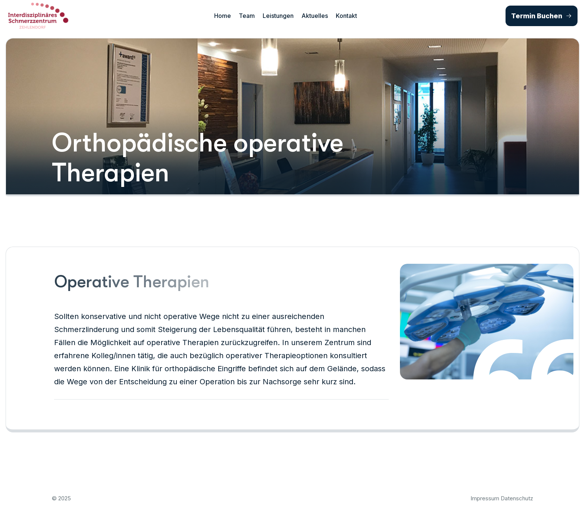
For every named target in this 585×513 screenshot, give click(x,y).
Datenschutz (517, 498)
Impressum (484, 498)
